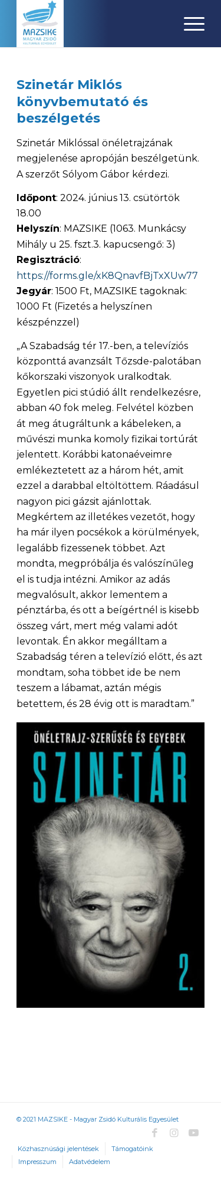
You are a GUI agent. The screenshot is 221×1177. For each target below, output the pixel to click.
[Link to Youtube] (194, 1133)
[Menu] (188, 23)
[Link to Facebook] (155, 1133)
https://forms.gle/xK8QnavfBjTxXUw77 (107, 275)
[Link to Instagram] (174, 1133)
